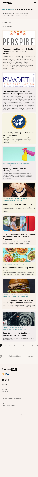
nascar (26, 329)
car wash (18, 327)
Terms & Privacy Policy (8, 405)
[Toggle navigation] (35, 2)
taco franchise (7, 264)
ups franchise (10, 198)
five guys (16, 295)
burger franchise (8, 295)
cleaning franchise (16, 163)
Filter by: (4, 26)
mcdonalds (23, 295)
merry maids (6, 163)
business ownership (8, 329)
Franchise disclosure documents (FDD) (12, 398)
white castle (24, 296)
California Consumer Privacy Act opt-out (13, 408)
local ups (19, 200)
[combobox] (10, 26)
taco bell (15, 264)
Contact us (5, 391)
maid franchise (15, 165)
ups (4, 198)
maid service (6, 165)
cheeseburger (15, 296)
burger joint (6, 296)
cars (23, 327)
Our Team (4, 389)
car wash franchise (8, 327)
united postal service (9, 200)
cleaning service (27, 163)
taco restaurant (24, 264)
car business (19, 329)
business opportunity (21, 198)
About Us (4, 387)
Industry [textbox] (9, 26)
